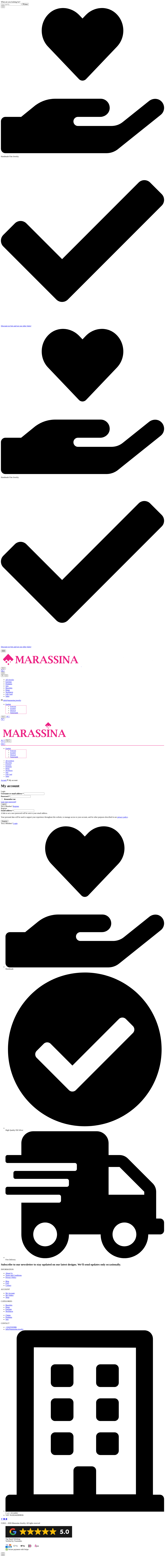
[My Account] (8, 717)
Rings (8, 690)
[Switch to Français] (13, 706)
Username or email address (12, 794)
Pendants (9, 684)
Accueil (4, 780)
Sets (7, 686)
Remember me (8, 799)
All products (10, 761)
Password (5, 796)
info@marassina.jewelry (12, 700)
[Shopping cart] (2, 671)
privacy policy (122, 817)
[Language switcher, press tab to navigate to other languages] (8, 704)
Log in (4, 804)
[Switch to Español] (13, 708)
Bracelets (9, 688)
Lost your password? (8, 802)
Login (15, 823)
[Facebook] (2, 1519)
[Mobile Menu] (3, 651)
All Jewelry (10, 680)
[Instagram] (4, 1519)
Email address (7, 811)
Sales (7, 696)
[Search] (3, 668)
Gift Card (9, 694)
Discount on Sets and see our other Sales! (16, 326)
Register (16, 806)
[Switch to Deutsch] (13, 711)
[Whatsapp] (6, 1519)
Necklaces (9, 692)
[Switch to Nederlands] (14, 713)
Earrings (9, 682)
